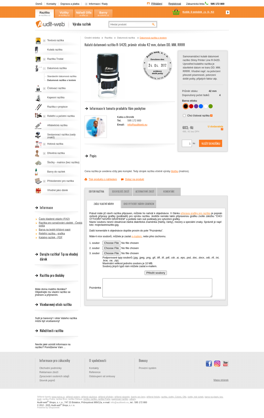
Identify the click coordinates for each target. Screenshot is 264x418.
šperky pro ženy (138, 397)
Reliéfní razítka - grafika (52, 233)
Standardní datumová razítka (61, 76)
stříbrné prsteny (73, 397)
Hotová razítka (55, 143)
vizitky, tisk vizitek (195, 397)
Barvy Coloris (103, 12)
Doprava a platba (69, 3)
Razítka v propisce (57, 106)
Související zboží (120, 191)
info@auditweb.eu (137, 124)
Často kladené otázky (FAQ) (54, 218)
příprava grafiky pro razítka (196, 213)
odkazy (132, 399)
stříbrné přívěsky (105, 397)
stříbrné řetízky (153, 397)
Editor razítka (96, 191)
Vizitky (64, 12)
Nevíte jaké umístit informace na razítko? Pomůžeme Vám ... (52, 346)
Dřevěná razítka (56, 153)
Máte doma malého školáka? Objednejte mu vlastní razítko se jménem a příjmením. (52, 292)
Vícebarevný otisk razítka (56, 304)
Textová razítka (55, 40)
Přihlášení (156, 3)
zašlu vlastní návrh (104, 203)
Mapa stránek (221, 380)
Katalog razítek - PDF (50, 237)
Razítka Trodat (55, 59)
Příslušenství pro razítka (60, 181)
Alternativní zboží (145, 191)
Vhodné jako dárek (57, 190)
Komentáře (168, 191)
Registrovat (175, 3)
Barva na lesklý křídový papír (55, 229)
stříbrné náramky (122, 397)
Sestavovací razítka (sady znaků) (61, 136)
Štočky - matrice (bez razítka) (63, 162)
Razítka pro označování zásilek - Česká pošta (60, 224)
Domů (39, 3)
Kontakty (51, 3)
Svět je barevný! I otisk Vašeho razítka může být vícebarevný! (56, 320)
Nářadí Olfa (84, 12)
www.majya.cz (58, 397)
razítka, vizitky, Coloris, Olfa (173, 397)
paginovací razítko (119, 399)
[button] (210, 143)
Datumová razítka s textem (153, 37)
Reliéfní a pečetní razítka (61, 116)
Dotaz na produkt (134, 179)
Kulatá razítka (54, 49)
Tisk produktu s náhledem (103, 179)
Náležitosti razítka (51, 330)
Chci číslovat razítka (198, 115)
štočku (174, 171)
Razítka (44, 12)
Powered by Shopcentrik (48, 407)
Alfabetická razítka (57, 125)
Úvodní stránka (92, 37)
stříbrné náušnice (89, 397)
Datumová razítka (126, 37)
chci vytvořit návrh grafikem (139, 203)
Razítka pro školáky (52, 275)
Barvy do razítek (56, 171)
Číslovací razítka (56, 88)
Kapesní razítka (55, 97)
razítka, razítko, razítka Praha (96, 399)
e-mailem (137, 236)
